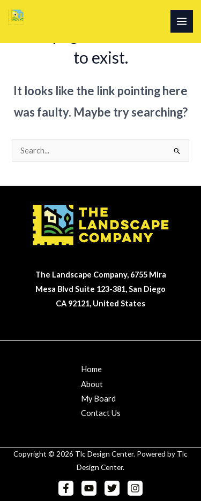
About (92, 384)
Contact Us (101, 413)
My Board (98, 398)
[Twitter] (112, 488)
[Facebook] (65, 488)
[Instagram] (135, 488)
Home (91, 369)
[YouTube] (88, 488)
